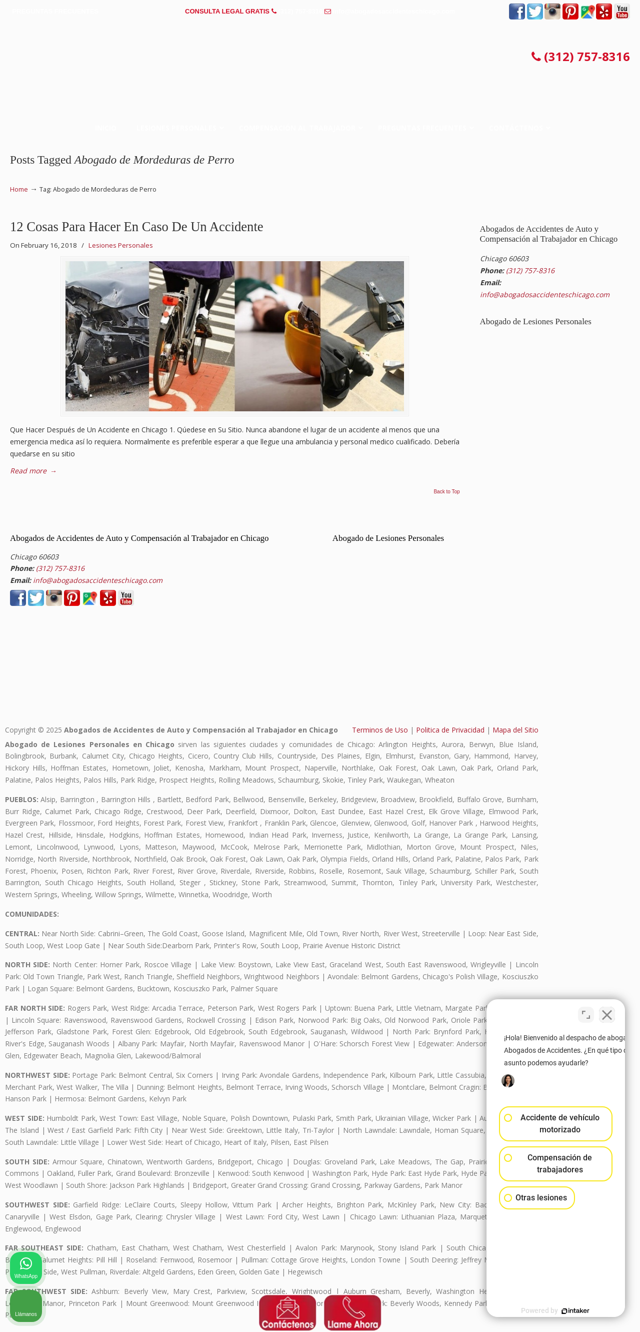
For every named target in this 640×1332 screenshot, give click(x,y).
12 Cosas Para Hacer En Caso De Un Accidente (137, 226)
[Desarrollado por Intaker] (555, 1311)
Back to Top (447, 491)
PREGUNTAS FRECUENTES (55, 11)
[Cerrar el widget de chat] (607, 1012)
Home (19, 189)
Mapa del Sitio (515, 730)
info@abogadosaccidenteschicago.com (393, 11)
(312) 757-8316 (300, 11)
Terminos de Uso (380, 730)
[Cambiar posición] (586, 1012)
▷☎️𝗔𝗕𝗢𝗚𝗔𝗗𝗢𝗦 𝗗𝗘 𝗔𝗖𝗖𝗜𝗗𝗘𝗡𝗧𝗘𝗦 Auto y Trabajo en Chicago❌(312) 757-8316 (320, 57)
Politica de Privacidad (450, 730)
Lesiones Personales (120, 245)
